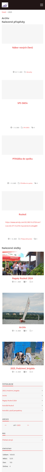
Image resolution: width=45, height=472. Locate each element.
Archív (22, 327)
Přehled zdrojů (7, 440)
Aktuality (29, 72)
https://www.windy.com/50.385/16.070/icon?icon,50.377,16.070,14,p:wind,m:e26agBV (23, 224)
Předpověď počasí (26, 239)
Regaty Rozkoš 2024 (22, 278)
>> (28, 425)
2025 (18, 425)
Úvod (4, 12)
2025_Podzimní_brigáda (22, 368)
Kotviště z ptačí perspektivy (12, 410)
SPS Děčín (23, 103)
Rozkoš (22, 214)
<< (5, 425)
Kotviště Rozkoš (8, 405)
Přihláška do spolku (22, 158)
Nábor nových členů (22, 47)
